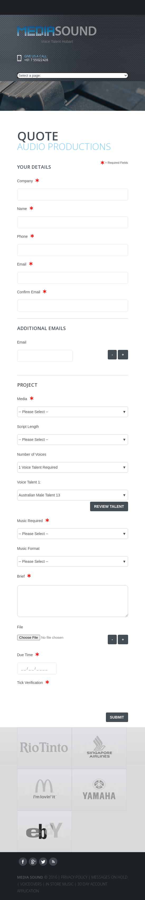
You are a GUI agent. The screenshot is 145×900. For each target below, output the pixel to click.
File (20, 627)
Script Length (28, 426)
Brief (21, 576)
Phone (22, 236)
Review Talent (109, 506)
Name (22, 209)
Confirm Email (28, 292)
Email (21, 264)
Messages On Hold (109, 877)
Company (25, 181)
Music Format (28, 548)
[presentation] (57, 700)
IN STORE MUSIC (59, 884)
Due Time (25, 655)
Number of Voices (31, 454)
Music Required (30, 521)
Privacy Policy (74, 877)
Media (22, 399)
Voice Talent (27, 482)
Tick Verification (30, 682)
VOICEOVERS (31, 884)
